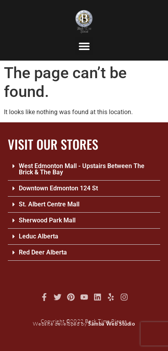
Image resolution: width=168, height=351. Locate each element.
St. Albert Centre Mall (49, 204)
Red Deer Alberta (43, 252)
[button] (84, 46)
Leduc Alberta (38, 236)
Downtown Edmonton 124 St (58, 188)
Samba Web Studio (111, 324)
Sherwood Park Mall (47, 220)
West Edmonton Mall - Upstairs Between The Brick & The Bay (82, 169)
